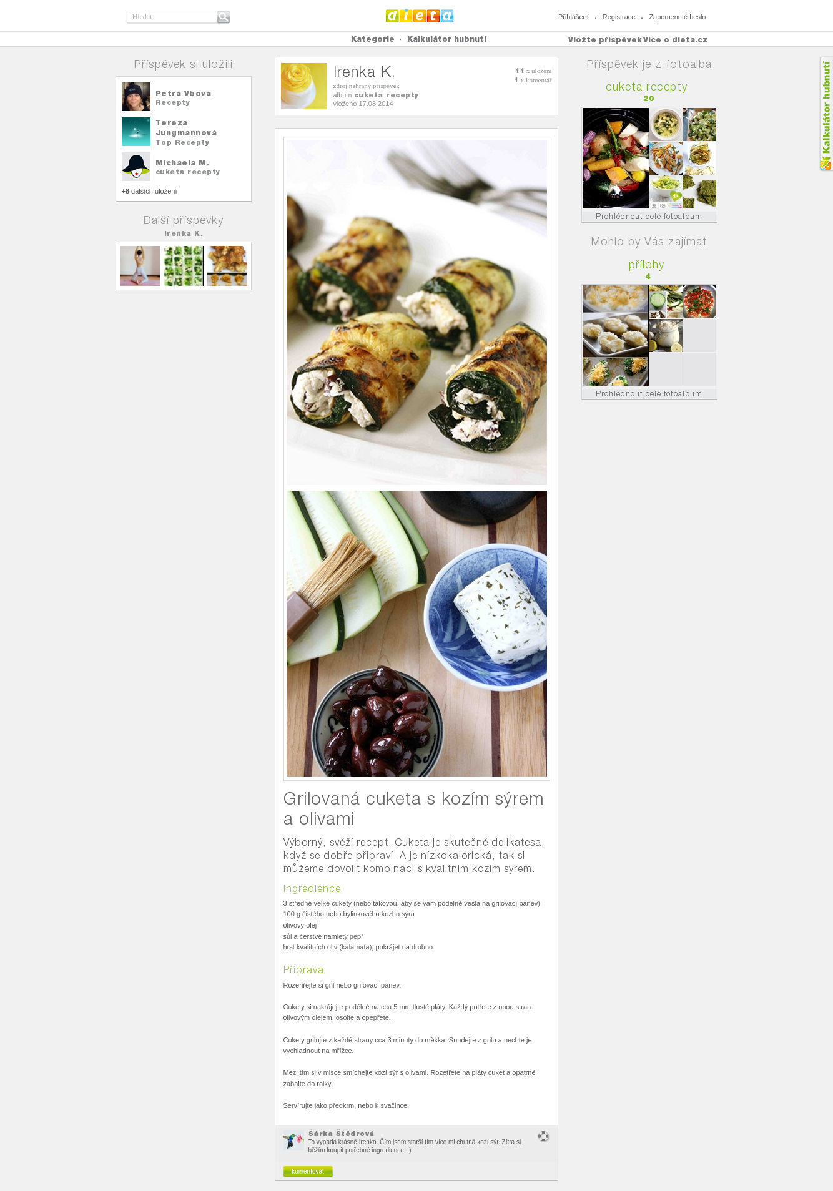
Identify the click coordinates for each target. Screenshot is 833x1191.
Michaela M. (182, 162)
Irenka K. (184, 233)
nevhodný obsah (544, 1136)
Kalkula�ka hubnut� (826, 114)
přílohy (646, 264)
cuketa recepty (187, 171)
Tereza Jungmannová (186, 127)
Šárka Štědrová (341, 1133)
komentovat (308, 1171)
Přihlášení (573, 17)
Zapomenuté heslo (677, 17)
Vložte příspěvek (605, 39)
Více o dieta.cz (675, 39)
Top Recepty (182, 142)
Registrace (619, 17)
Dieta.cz (420, 15)
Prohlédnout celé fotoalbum (649, 216)
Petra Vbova (183, 93)
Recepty (172, 102)
